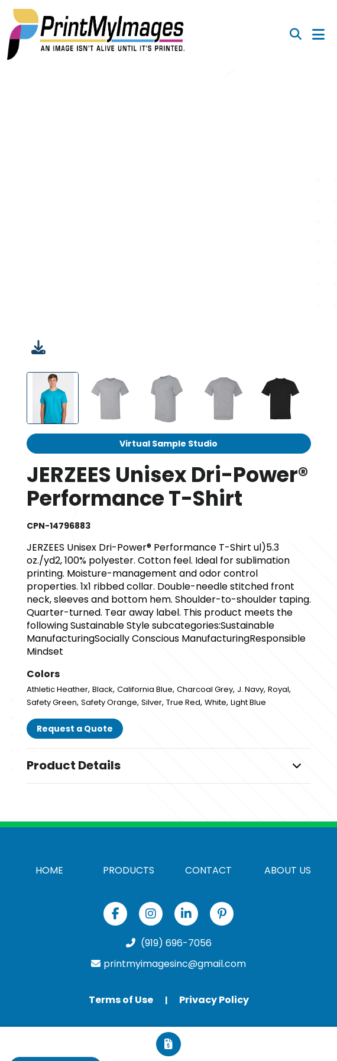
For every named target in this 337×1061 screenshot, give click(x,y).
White (215, 702)
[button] (169, 766)
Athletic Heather (57, 689)
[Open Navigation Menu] (318, 34)
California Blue (145, 689)
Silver (151, 702)
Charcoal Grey (205, 689)
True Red (183, 702)
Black (102, 689)
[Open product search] (295, 34)
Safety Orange (109, 702)
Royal (278, 689)
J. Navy (250, 689)
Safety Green (52, 702)
